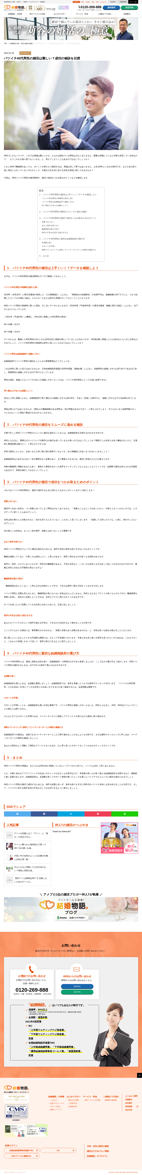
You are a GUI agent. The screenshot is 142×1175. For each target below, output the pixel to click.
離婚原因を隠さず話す (50, 229)
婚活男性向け (25, 53)
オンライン (104, 1)
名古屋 (88, 1)
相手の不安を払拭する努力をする (55, 233)
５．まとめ (44, 256)
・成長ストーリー (55, 1110)
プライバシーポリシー (10, 1172)
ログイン (132, 1)
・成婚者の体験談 (110, 1100)
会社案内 (112, 1)
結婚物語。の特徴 (15, 14)
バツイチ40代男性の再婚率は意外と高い (57, 198)
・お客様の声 (72, 1106)
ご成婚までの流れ (104, 14)
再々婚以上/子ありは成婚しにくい (55, 205)
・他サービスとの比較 (92, 1100)
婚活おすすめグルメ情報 (98, 1151)
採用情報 (122, 1)
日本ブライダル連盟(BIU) (21, 1156)
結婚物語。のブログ (97, 1156)
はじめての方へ (60, 14)
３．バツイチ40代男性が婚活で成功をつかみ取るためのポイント (68, 218)
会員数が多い (47, 243)
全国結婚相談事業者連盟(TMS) (21, 1150)
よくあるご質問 (131, 1096)
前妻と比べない (48, 222)
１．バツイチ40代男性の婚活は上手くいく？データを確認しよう (68, 194)
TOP (5, 43)
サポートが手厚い (49, 246)
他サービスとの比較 (37, 14)
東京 (82, 1)
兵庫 (97, 1)
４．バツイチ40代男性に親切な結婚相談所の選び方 (62, 239)
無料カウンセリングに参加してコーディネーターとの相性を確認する (69, 250)
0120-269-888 (91, 7)
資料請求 (111, 7)
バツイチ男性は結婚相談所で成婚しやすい (58, 202)
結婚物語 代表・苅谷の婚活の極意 (21, 43)
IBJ (58, 1150)
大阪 (93, 1)
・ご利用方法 (72, 1103)
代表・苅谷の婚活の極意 (98, 1146)
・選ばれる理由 (73, 1100)
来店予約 (129, 7)
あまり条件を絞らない (50, 225)
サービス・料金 (82, 14)
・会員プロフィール (56, 1103)
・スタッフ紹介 (54, 1106)
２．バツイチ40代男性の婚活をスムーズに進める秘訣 (63, 212)
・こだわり (52, 1100)
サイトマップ (21, 1172)
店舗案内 (126, 14)
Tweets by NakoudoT (61, 831)
